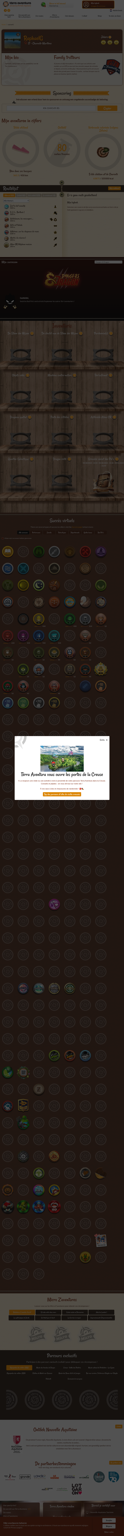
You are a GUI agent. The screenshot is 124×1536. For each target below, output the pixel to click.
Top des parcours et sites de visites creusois (62, 794)
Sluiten (104, 740)
